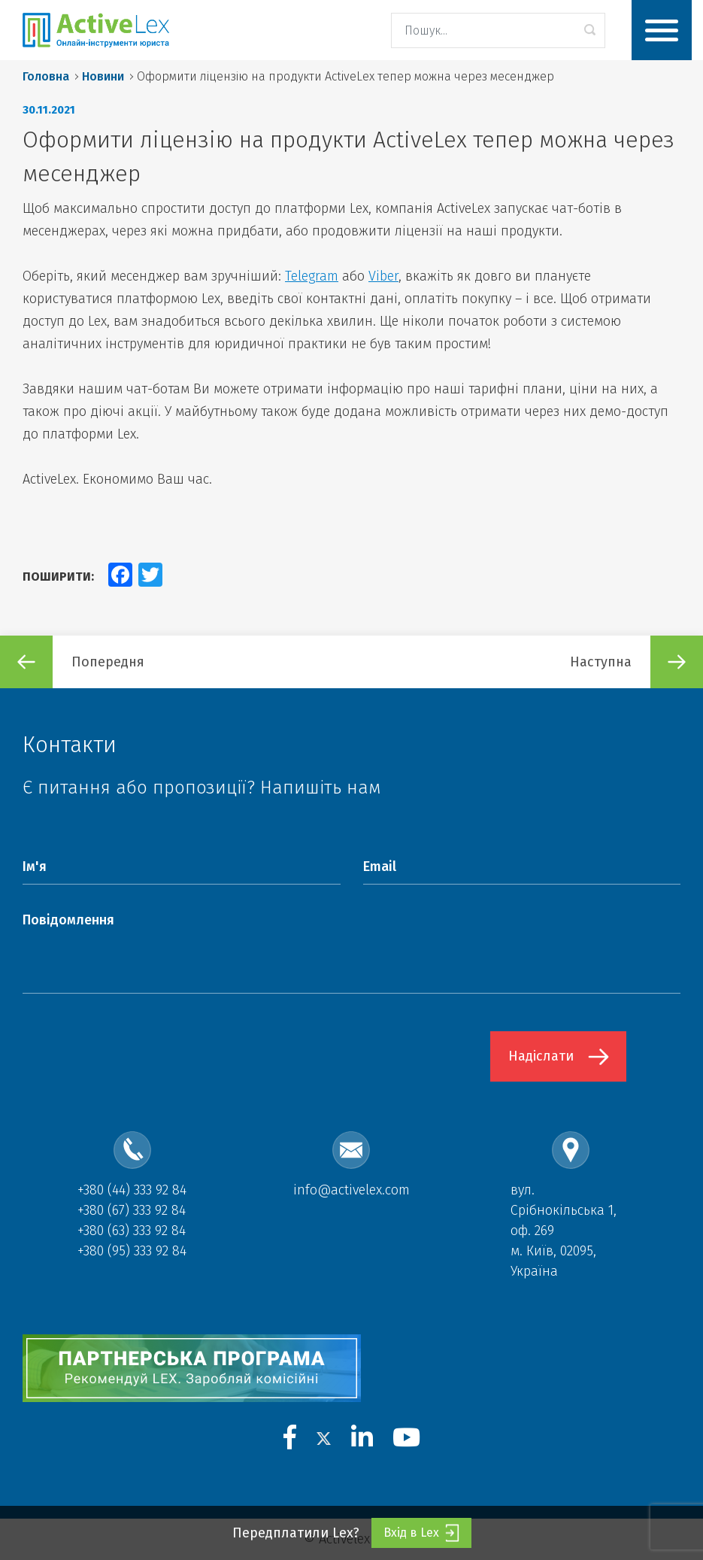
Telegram (311, 276)
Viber (383, 276)
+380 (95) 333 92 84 (131, 1251)
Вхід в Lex (421, 1533)
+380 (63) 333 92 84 (131, 1230)
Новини (103, 76)
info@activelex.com (351, 1190)
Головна (46, 76)
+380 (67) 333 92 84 (131, 1210)
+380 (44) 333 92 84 (131, 1190)
